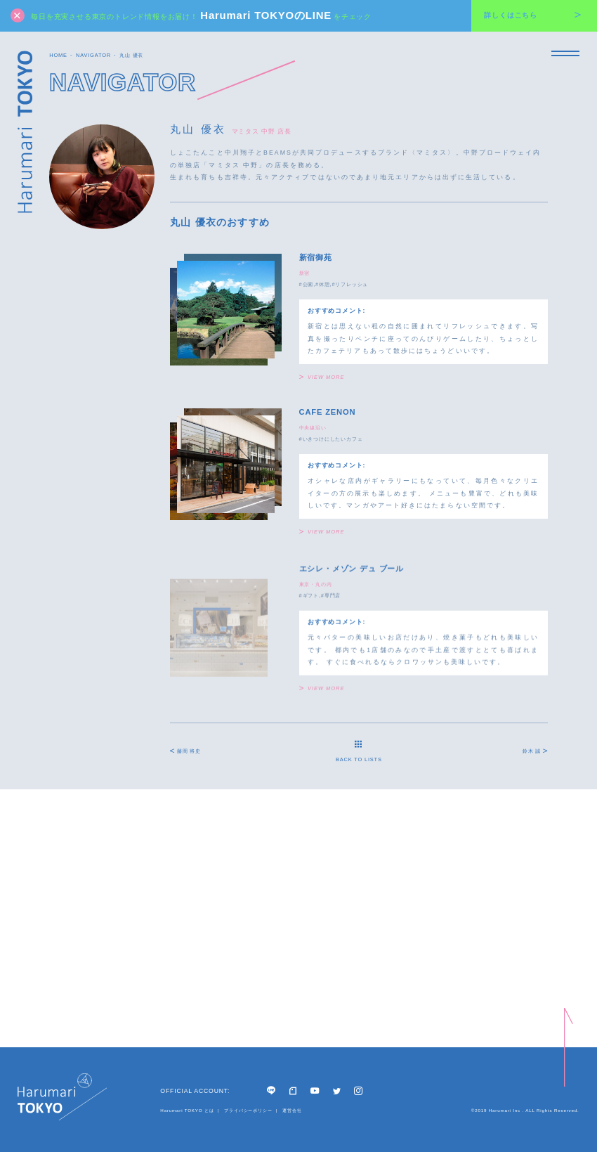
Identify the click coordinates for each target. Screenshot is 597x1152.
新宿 (304, 273)
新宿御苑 (315, 257)
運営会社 (291, 1110)
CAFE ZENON (327, 412)
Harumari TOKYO (25, 131)
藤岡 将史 (185, 751)
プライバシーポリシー (248, 1110)
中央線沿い (313, 427)
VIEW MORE (322, 377)
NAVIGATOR (93, 55)
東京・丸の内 (315, 588)
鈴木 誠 (535, 751)
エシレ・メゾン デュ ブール (351, 573)
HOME (58, 55)
